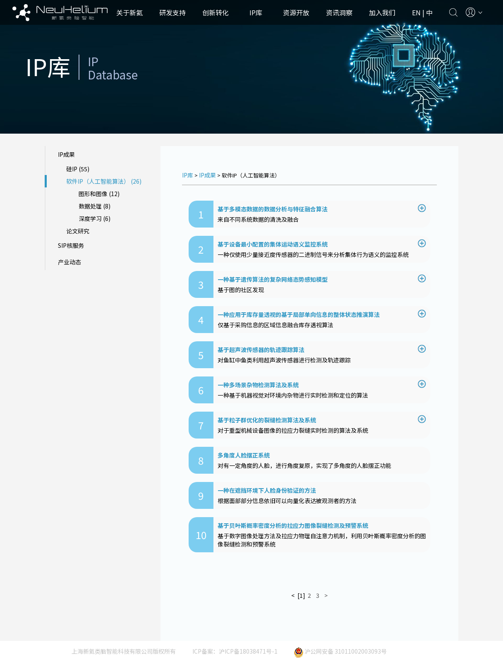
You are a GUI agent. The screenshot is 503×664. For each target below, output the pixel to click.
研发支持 (172, 12)
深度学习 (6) (94, 218)
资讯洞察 (339, 12)
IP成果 (66, 154)
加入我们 (382, 12)
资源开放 (296, 12)
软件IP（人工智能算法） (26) (103, 181)
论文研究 (77, 231)
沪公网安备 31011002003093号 (340, 651)
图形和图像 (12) (99, 193)
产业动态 (69, 262)
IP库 (255, 12)
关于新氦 (129, 12)
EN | (419, 12)
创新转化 (215, 12)
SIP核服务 (71, 245)
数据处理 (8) (94, 206)
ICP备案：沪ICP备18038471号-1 (235, 651)
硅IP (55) (77, 169)
